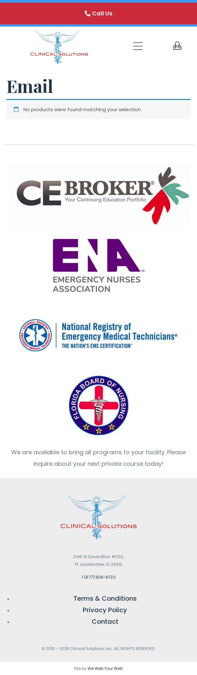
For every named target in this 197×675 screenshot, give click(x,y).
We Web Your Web (105, 668)
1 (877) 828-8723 (98, 577)
